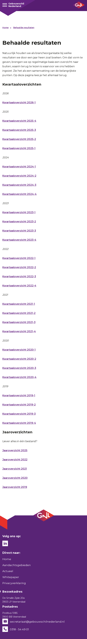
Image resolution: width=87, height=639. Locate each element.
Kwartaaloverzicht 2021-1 (18, 303)
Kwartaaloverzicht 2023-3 (19, 230)
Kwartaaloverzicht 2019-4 (19, 422)
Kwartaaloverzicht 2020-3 (19, 368)
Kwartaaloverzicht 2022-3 (19, 276)
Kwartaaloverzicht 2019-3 (19, 413)
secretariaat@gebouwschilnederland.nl (37, 621)
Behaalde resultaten (23, 27)
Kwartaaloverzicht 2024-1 (19, 166)
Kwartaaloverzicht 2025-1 (18, 148)
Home (5, 27)
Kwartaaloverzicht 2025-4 (19, 120)
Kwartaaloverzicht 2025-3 (19, 129)
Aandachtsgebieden (16, 565)
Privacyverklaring (14, 583)
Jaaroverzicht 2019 (14, 487)
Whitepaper (10, 577)
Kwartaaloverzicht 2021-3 (18, 322)
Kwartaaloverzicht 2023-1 (18, 212)
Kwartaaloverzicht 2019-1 (18, 395)
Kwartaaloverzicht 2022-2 (19, 267)
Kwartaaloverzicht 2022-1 (18, 258)
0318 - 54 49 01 (19, 629)
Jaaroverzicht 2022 (14, 459)
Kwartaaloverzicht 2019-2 (19, 404)
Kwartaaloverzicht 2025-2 (19, 139)
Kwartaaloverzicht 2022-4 (19, 285)
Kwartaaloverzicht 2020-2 (19, 358)
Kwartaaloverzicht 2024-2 (19, 175)
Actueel (7, 571)
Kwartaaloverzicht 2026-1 (19, 102)
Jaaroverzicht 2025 (14, 450)
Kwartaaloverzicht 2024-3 (19, 184)
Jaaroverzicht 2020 (15, 477)
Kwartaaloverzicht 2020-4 (19, 377)
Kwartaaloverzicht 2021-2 (18, 313)
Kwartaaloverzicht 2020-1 (19, 349)
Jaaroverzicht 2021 (14, 468)
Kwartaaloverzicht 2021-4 (19, 331)
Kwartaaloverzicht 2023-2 (19, 221)
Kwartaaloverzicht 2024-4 (19, 194)
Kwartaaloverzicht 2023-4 (19, 239)
